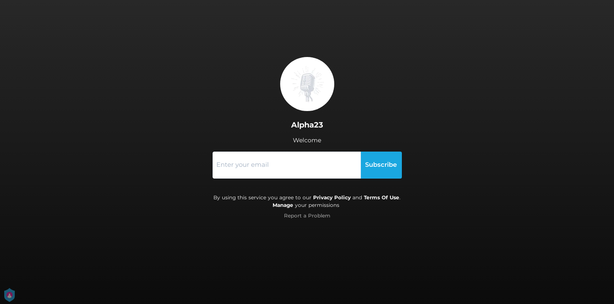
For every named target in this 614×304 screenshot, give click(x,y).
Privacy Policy (332, 197)
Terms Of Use (381, 197)
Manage (283, 205)
